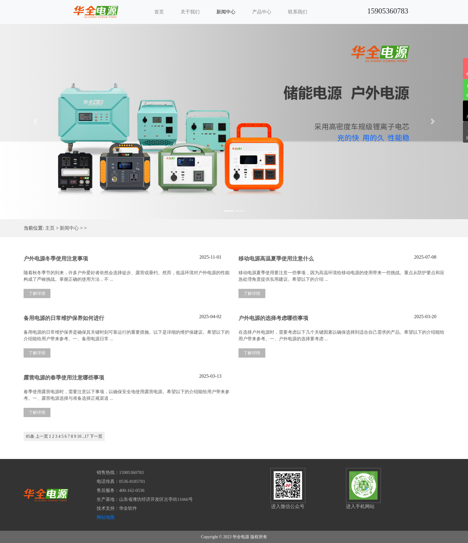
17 (86, 436)
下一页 (96, 436)
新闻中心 (225, 11)
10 (79, 436)
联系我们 (297, 11)
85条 (30, 436)
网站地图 (106, 517)
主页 (50, 228)
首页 (159, 11)
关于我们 (190, 11)
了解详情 (37, 293)
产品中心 (261, 11)
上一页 (42, 436)
